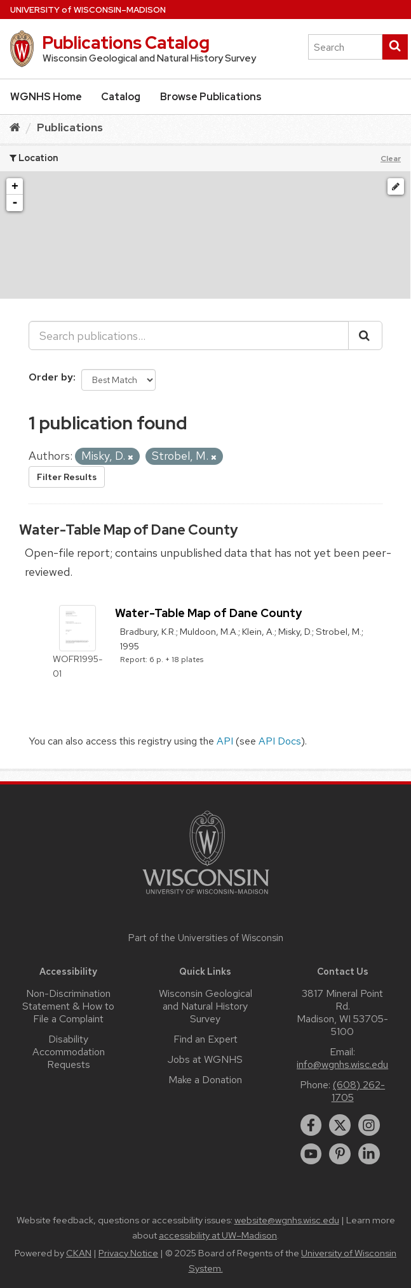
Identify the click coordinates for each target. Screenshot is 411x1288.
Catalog (120, 96)
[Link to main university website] (205, 896)
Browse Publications (211, 96)
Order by (51, 377)
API (225, 741)
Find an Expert (205, 1039)
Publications (70, 127)
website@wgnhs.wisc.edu (286, 1220)
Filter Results (67, 477)
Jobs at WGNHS (205, 1059)
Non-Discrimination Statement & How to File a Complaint (68, 1006)
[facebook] (311, 1125)
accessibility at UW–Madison (218, 1235)
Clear (391, 158)
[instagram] (369, 1125)
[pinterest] (340, 1154)
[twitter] (340, 1125)
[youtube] (311, 1154)
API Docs (280, 741)
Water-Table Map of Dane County (128, 530)
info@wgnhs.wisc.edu (342, 1064)
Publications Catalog (126, 42)
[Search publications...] (189, 335)
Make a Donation (205, 1079)
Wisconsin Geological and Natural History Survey (205, 1006)
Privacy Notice (128, 1253)
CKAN (78, 1253)
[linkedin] (369, 1154)
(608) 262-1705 (359, 1091)
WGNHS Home (46, 96)
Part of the (205, 938)
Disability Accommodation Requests (68, 1051)
